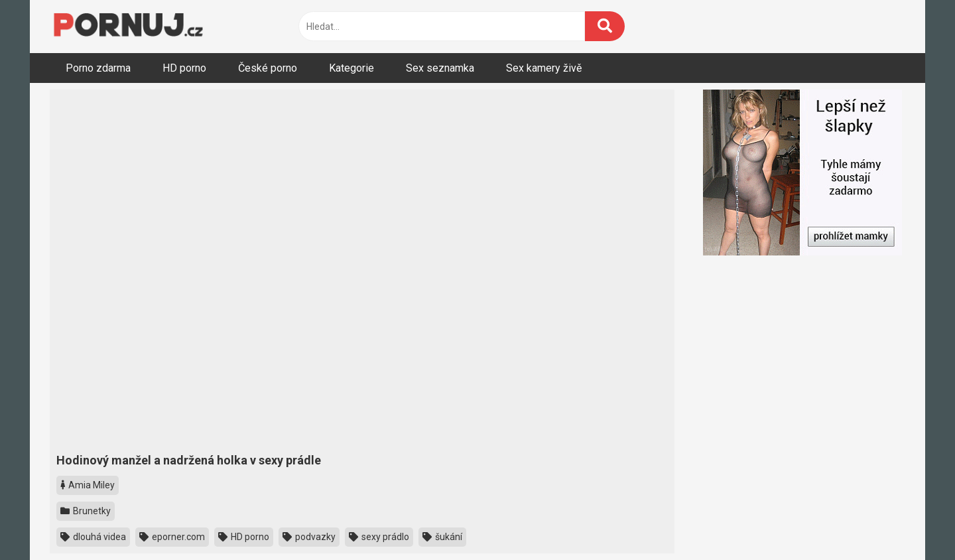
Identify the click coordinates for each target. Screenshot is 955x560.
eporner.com (172, 536)
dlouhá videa (93, 536)
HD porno (184, 68)
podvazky (309, 536)
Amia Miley (87, 485)
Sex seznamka (440, 68)
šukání (442, 536)
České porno (267, 68)
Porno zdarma (98, 68)
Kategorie (351, 68)
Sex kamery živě (544, 68)
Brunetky (85, 511)
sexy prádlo (379, 536)
